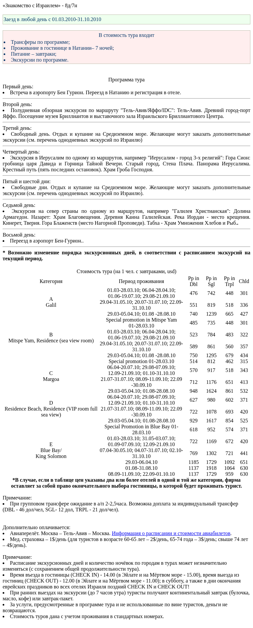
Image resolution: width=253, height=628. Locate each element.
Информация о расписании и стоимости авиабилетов (171, 533)
